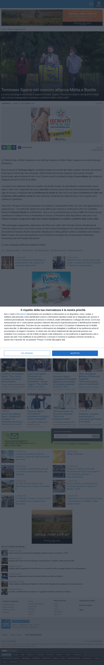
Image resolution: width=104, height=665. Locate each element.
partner (23, 314)
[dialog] (52, 332)
